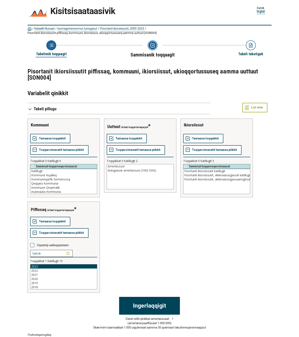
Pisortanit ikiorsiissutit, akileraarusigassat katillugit (216, 175)
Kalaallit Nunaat (44, 28)
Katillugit (63, 171)
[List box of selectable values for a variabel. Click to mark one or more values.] (63, 181)
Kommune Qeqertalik (63, 188)
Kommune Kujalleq (63, 175)
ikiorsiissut (193, 124)
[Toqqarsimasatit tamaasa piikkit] (59, 150)
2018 (63, 287)
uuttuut (113, 126)
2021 (63, 275)
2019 (63, 283)
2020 (63, 279)
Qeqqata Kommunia (63, 183)
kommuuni (40, 124)
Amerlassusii (140, 166)
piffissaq (38, 209)
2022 (63, 271)
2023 (63, 266)
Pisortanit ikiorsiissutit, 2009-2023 (122, 28)
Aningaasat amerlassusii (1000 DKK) (140, 170)
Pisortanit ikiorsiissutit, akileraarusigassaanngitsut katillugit (216, 179)
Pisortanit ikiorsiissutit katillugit (216, 171)
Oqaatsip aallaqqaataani (53, 245)
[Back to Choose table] (51, 48)
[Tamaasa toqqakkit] (50, 138)
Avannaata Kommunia (63, 192)
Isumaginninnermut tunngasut (77, 28)
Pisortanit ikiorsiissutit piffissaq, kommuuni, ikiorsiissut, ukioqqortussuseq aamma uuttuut (92, 33)
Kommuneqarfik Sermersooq (63, 179)
